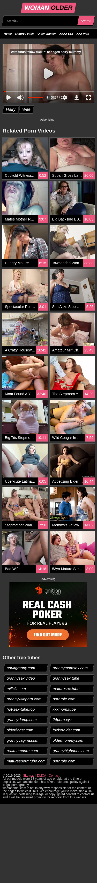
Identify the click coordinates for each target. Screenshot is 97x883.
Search (86, 21)
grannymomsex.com (70, 668)
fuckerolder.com (66, 730)
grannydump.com (21, 719)
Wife (26, 109)
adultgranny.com (21, 668)
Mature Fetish (24, 33)
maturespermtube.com (26, 761)
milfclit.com (16, 688)
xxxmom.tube (64, 709)
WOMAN (48, 7)
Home (8, 33)
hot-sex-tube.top (20, 709)
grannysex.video (20, 678)
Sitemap (28, 775)
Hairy (11, 109)
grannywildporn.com (24, 699)
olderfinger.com (20, 730)
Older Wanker (46, 33)
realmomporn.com (22, 750)
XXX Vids (82, 33)
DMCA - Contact (48, 775)
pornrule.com (64, 699)
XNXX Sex (66, 33)
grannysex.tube (66, 678)
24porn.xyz (62, 719)
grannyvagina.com (22, 740)
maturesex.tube (66, 688)
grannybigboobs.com (70, 750)
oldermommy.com (68, 740)
